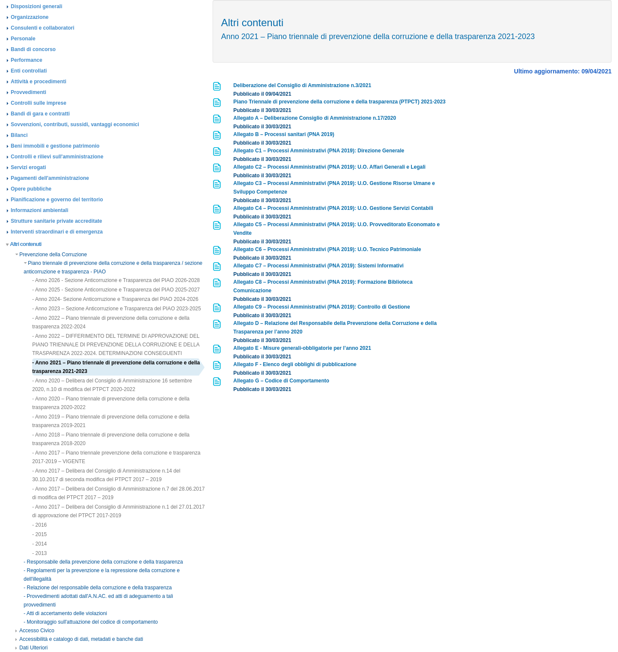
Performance (26, 60)
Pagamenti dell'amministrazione (50, 178)
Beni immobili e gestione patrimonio (55, 146)
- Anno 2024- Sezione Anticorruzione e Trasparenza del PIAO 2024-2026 (115, 299)
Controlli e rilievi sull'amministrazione (57, 157)
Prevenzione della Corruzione (51, 255)
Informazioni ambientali (39, 210)
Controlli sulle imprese (38, 103)
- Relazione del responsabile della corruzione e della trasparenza (98, 588)
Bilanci (19, 135)
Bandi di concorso (33, 49)
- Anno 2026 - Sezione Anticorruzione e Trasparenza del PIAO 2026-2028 (116, 280)
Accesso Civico (34, 631)
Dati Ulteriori (31, 648)
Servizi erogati (28, 167)
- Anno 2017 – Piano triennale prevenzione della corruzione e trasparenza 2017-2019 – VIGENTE (116, 457)
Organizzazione (30, 17)
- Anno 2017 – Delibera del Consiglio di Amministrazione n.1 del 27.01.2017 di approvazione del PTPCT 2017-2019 (118, 511)
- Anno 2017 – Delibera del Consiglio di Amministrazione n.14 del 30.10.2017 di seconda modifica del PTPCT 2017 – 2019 (106, 475)
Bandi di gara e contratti (40, 114)
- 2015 (39, 534)
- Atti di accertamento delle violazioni (65, 613)
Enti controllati (29, 71)
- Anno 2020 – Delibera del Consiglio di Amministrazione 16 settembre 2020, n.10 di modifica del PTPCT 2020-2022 (112, 385)
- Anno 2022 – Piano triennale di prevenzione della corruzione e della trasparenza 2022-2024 (110, 322)
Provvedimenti (28, 92)
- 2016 (39, 525)
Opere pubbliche (31, 189)
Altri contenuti (23, 244)
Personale (23, 39)
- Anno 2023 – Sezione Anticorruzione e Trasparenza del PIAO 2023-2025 (116, 309)
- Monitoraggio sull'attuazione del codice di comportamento (91, 622)
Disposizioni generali (36, 6)
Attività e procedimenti (38, 82)
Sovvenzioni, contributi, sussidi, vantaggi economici (75, 124)
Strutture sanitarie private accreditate (56, 221)
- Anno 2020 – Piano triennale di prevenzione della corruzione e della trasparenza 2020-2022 (110, 403)
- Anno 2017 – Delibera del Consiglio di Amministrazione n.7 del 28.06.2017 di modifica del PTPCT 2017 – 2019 (118, 493)
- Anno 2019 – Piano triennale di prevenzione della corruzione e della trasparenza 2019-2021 (110, 421)
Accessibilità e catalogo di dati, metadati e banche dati (79, 639)
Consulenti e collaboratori (42, 28)
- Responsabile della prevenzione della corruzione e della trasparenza (103, 562)
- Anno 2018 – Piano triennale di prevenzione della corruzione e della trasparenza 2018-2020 (110, 439)
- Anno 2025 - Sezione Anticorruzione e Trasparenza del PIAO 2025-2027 (116, 290)
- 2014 (39, 544)
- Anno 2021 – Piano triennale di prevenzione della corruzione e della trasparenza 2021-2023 (116, 367)
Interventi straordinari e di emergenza (57, 232)
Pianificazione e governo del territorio (57, 200)
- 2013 (39, 553)
